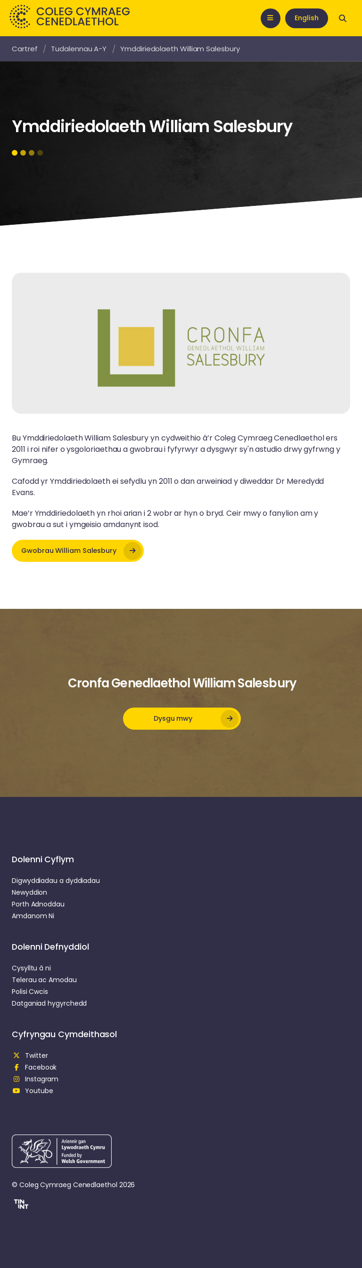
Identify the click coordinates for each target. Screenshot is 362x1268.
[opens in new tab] (78, 551)
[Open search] (343, 18)
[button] (20, 1205)
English (307, 18)
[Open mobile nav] (270, 18)
